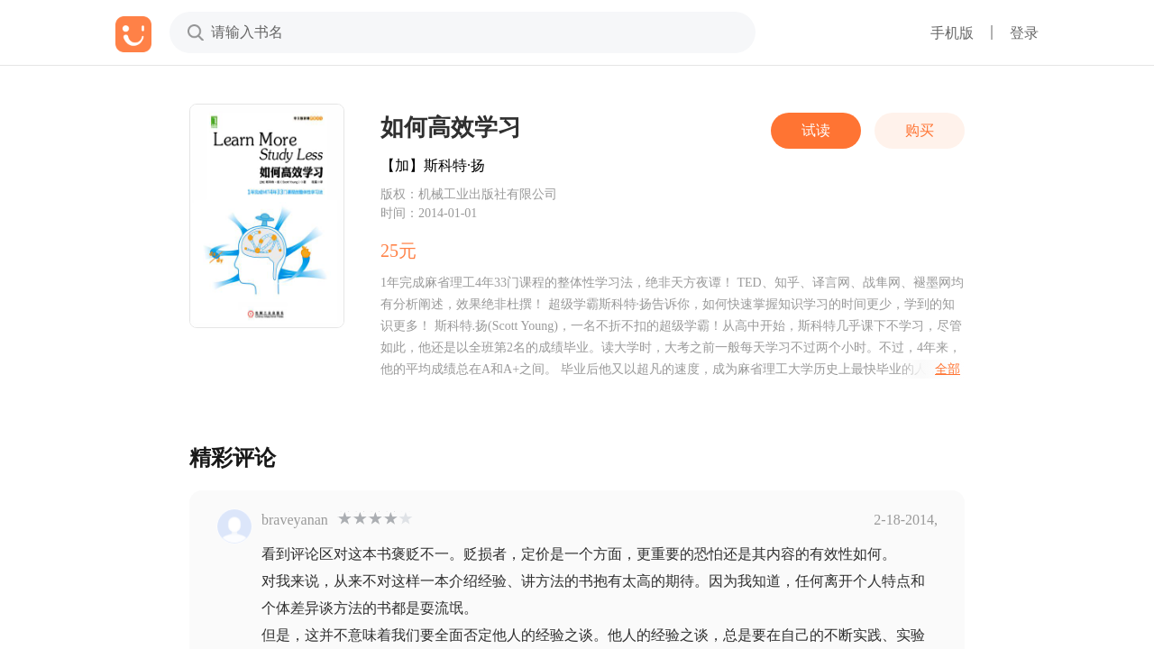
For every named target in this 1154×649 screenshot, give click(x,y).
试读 (815, 130)
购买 (919, 130)
